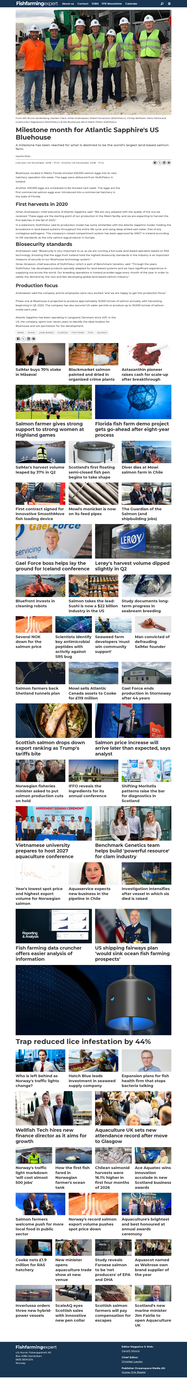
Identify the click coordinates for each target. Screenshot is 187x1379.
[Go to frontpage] (37, 3)
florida (63, 332)
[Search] (162, 3)
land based (46, 332)
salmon (102, 332)
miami (31, 332)
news (20, 332)
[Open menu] (169, 3)
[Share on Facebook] (155, 163)
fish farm (78, 332)
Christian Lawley (132, 1361)
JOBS (95, 3)
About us (68, 3)
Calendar (131, 3)
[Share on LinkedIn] (164, 163)
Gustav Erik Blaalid (134, 1372)
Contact (82, 3)
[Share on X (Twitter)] (159, 163)
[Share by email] (169, 163)
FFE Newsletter (112, 3)
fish (90, 332)
